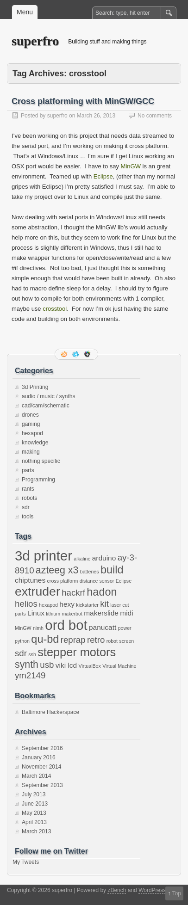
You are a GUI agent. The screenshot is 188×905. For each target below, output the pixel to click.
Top (176, 893)
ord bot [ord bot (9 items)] (66, 625)
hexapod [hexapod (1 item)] (48, 605)
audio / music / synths (48, 396)
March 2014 (36, 776)
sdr (26, 507)
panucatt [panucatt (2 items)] (102, 627)
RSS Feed (64, 354)
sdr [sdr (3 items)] (21, 653)
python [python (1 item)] (22, 641)
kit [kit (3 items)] (104, 604)
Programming (38, 479)
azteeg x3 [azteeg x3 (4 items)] (57, 570)
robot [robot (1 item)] (112, 641)
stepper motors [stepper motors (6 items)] (77, 652)
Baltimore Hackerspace (50, 712)
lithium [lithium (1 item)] (53, 613)
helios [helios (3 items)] (26, 604)
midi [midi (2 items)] (126, 613)
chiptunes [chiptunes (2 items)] (30, 580)
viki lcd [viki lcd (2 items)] (66, 665)
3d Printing (35, 387)
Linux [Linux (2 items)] (35, 613)
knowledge (35, 442)
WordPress (152, 890)
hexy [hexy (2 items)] (67, 604)
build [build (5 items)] (112, 570)
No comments (155, 115)
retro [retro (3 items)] (96, 640)
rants (28, 489)
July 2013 (33, 794)
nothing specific (41, 461)
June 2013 (35, 803)
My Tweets (26, 862)
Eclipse (103, 176)
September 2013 (42, 785)
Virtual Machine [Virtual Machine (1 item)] (119, 666)
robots (29, 498)
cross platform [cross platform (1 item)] (62, 581)
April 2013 (34, 822)
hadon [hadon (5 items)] (102, 592)
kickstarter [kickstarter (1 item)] (87, 605)
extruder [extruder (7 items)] (37, 591)
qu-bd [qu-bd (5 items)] (45, 639)
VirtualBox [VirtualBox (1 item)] (89, 666)
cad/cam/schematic (45, 405)
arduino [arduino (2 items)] (104, 558)
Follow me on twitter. (76, 354)
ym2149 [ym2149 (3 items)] (30, 675)
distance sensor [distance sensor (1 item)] (97, 581)
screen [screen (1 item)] (126, 641)
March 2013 (36, 831)
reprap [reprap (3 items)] (73, 640)
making (31, 452)
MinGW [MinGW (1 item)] (23, 628)
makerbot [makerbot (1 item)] (72, 613)
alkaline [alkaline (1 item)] (82, 558)
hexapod (32, 433)
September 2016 (42, 748)
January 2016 (39, 757)
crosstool (55, 308)
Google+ (88, 354)
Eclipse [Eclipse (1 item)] (124, 581)
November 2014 (41, 766)
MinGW (132, 166)
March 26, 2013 (96, 115)
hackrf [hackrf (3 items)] (73, 592)
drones (30, 415)
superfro (35, 41)
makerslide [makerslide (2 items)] (101, 613)
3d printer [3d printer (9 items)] (43, 555)
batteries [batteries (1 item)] (89, 571)
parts (28, 470)
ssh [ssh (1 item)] (32, 654)
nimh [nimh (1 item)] (38, 628)
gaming (31, 424)
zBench (116, 890)
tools (27, 516)
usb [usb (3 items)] (47, 665)
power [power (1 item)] (125, 628)
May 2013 (34, 813)
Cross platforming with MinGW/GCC (83, 101)
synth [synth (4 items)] (26, 664)
